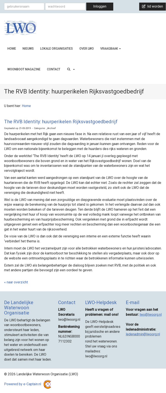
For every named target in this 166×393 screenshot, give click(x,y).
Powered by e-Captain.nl (28, 384)
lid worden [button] (152, 6)
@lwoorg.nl (151, 315)
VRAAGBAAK (110, 48)
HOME (11, 48)
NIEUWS (28, 48)
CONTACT (53, 69)
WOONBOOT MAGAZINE (23, 69)
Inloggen (99, 6)
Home (26, 106)
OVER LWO (86, 48)
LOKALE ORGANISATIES (56, 48)
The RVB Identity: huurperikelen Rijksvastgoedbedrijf (61, 121)
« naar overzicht (16, 282)
